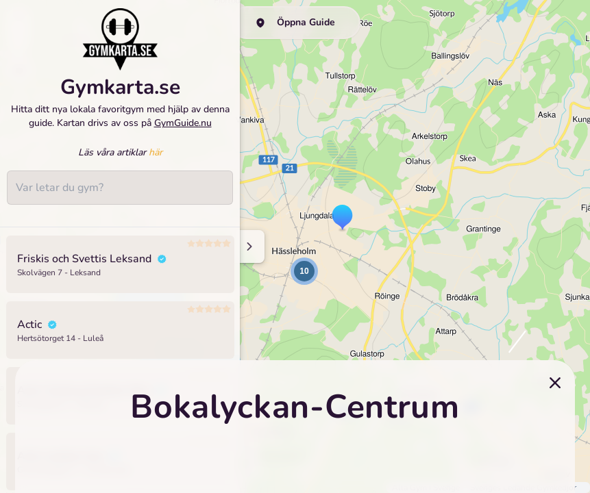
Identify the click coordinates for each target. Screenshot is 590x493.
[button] (342, 218)
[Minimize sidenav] (248, 246)
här (155, 160)
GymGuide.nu (183, 131)
